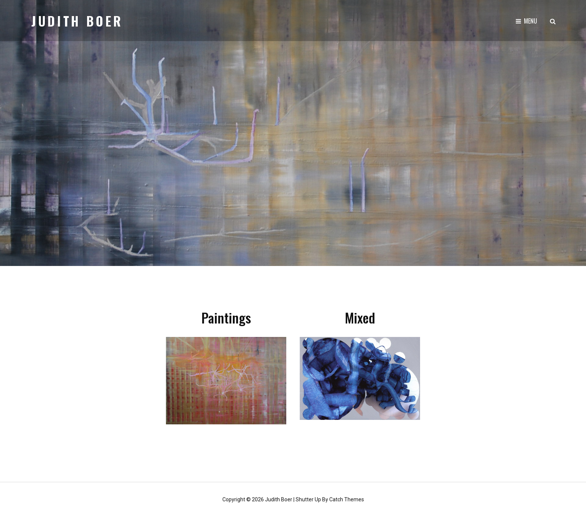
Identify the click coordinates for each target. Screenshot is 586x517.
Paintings (226, 317)
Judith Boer (77, 20)
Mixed (360, 317)
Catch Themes (346, 499)
